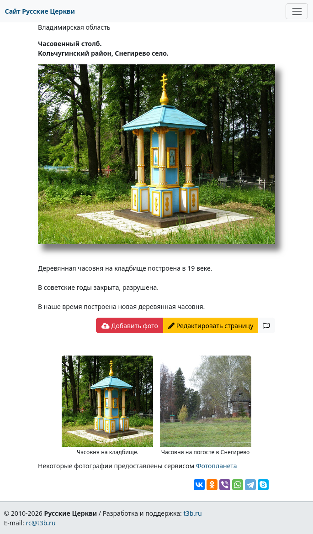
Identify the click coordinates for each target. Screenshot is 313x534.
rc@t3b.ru (41, 522)
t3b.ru (193, 513)
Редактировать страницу (210, 325)
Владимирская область (74, 27)
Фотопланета (216, 465)
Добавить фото (129, 325)
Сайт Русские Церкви (40, 11)
